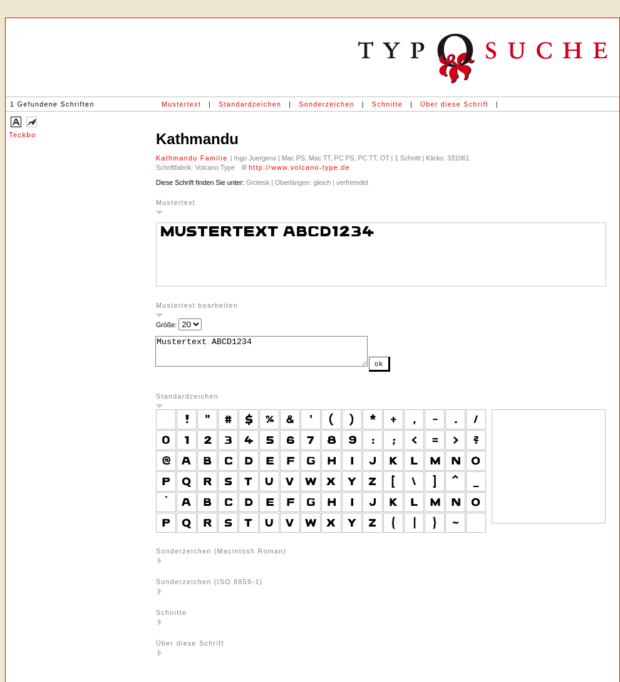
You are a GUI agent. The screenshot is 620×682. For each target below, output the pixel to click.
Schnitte (387, 104)
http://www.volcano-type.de (299, 167)
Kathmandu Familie (193, 158)
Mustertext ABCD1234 (274, 354)
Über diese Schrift (454, 104)
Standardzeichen (250, 104)
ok (404, 369)
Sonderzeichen (326, 104)
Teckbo (22, 135)
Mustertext (181, 104)
